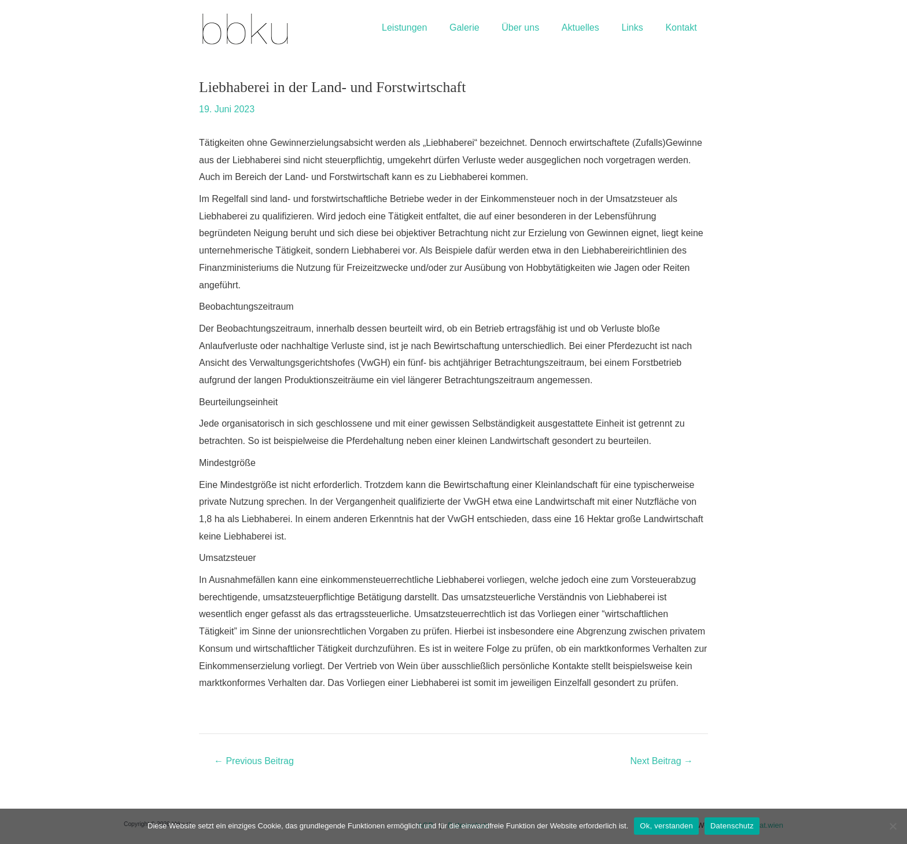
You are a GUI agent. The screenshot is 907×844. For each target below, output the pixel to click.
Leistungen (425, 27)
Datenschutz (732, 825)
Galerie (482, 27)
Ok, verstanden (666, 825)
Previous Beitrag (254, 761)
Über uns (534, 27)
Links (637, 27)
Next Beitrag (662, 761)
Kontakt (683, 27)
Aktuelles (590, 27)
